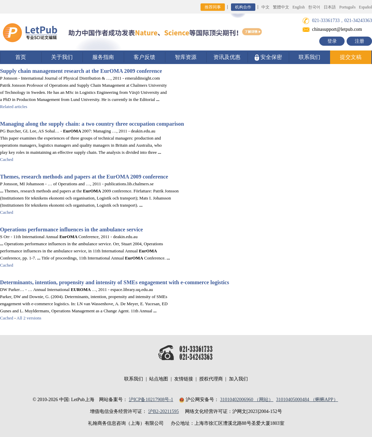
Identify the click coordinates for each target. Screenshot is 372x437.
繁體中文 (281, 7)
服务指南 (103, 57)
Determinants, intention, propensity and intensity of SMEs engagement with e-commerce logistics (114, 282)
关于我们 (62, 57)
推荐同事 (213, 7)
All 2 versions (29, 317)
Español (365, 7)
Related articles (13, 106)
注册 (359, 41)
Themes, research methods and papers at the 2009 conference (84, 176)
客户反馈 (144, 57)
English (299, 7)
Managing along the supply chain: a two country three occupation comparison (92, 124)
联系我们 (309, 57)
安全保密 (268, 57)
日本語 (330, 7)
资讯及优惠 (226, 57)
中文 (265, 7)
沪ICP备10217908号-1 (151, 399)
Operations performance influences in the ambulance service (71, 229)
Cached (6, 159)
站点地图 (158, 378)
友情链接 (183, 378)
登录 (332, 41)
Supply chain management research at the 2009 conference (81, 71)
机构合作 (243, 7)
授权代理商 (211, 378)
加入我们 (238, 378)
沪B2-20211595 (163, 411)
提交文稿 (351, 57)
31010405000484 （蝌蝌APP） (307, 399)
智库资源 (185, 57)
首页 (20, 57)
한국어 (314, 7)
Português (347, 7)
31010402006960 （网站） (247, 399)
